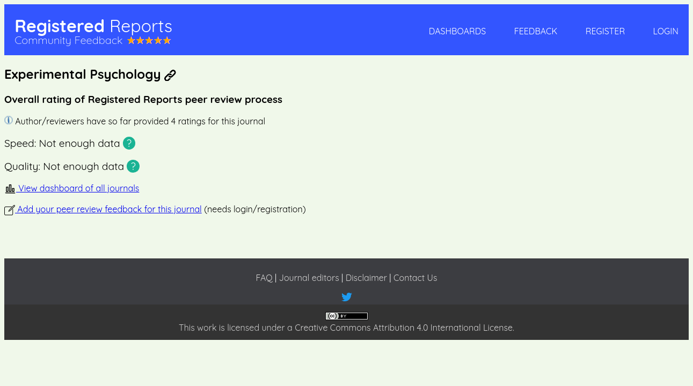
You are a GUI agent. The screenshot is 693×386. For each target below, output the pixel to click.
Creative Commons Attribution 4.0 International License (404, 327)
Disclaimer (366, 277)
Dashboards (457, 31)
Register (605, 31)
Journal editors (309, 277)
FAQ (264, 277)
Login (665, 31)
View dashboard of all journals (71, 188)
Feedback (536, 31)
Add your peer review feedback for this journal (103, 209)
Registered (93, 25)
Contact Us (415, 277)
